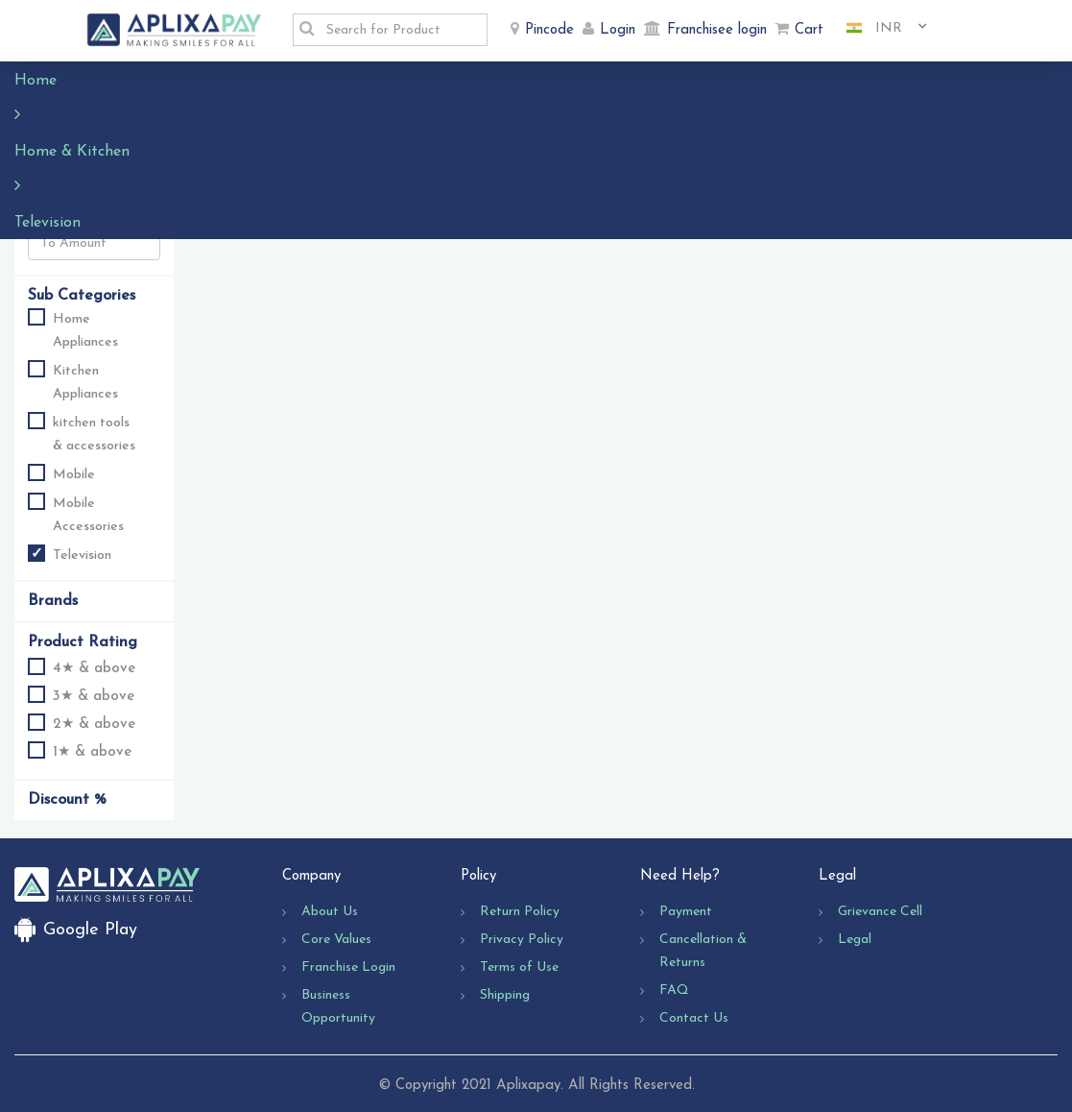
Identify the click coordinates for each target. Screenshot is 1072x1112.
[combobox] (879, 28)
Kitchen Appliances (85, 382)
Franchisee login (717, 30)
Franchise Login (348, 967)
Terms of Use (519, 967)
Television (264, 80)
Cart (809, 30)
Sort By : (214, 120)
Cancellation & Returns (703, 951)
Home (45, 80)
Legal (854, 939)
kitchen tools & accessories (94, 434)
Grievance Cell (880, 912)
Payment (685, 912)
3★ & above (81, 695)
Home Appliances (85, 331)
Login (617, 30)
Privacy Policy (521, 939)
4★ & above (81, 667)
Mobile (74, 475)
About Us (329, 912)
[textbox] (401, 29)
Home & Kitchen (148, 80)
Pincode (549, 30)
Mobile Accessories (88, 515)
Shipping (505, 995)
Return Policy (520, 912)
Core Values (336, 939)
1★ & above (79, 750)
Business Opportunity (338, 1007)
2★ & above (81, 722)
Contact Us (693, 1018)
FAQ (674, 990)
